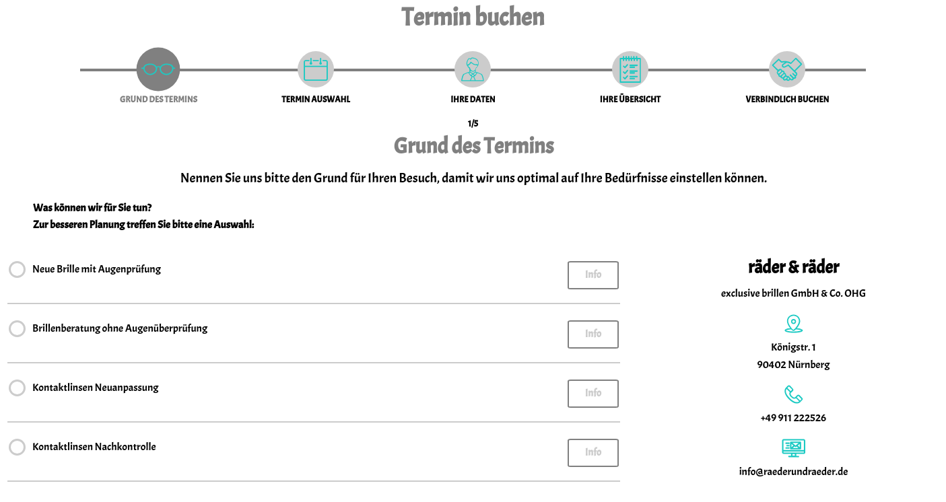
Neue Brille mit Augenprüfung (96, 270)
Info (593, 274)
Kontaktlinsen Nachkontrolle (94, 448)
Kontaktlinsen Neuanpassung (95, 389)
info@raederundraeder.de (793, 471)
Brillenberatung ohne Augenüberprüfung (119, 330)
